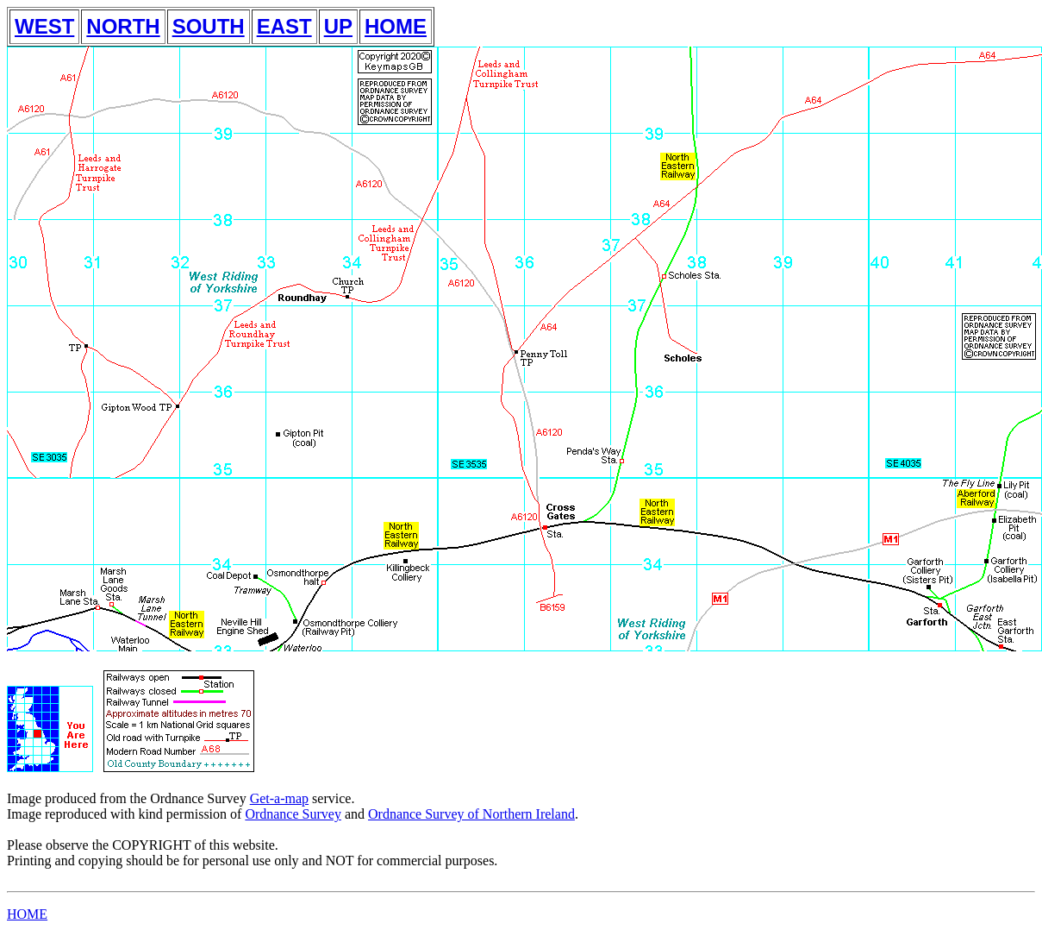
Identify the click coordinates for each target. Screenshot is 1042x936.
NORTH (122, 26)
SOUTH (208, 26)
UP (338, 26)
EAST (284, 26)
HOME (396, 26)
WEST (44, 26)
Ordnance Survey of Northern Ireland (471, 814)
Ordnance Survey (293, 814)
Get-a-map (279, 798)
